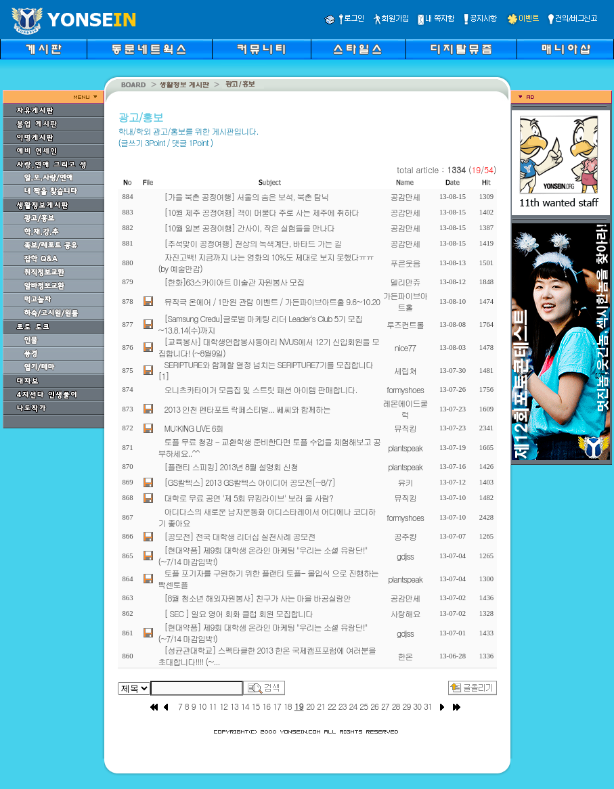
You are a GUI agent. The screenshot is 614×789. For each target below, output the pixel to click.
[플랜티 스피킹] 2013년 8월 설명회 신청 (231, 466)
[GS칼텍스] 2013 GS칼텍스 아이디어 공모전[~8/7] (250, 482)
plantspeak (405, 447)
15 (256, 706)
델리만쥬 (405, 282)
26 (374, 706)
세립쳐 (405, 370)
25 (363, 706)
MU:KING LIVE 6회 (194, 428)
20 (310, 706)
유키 (405, 482)
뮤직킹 (405, 428)
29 (406, 706)
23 (342, 706)
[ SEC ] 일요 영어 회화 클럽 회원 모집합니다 (239, 613)
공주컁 (405, 536)
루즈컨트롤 (405, 324)
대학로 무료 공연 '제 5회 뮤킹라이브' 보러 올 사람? (249, 497)
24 (353, 706)
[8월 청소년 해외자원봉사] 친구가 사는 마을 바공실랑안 (258, 598)
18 (288, 706)
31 (428, 706)
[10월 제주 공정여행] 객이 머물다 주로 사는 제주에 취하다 (262, 212)
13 (234, 706)
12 (223, 706)
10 (202, 706)
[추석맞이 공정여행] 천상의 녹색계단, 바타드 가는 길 (253, 243)
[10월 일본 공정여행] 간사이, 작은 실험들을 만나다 (250, 227)
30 (417, 706)
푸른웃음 (405, 263)
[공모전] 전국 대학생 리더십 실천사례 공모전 (240, 536)
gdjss (405, 556)
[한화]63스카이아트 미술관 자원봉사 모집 (235, 282)
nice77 (405, 347)
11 (213, 706)
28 (396, 706)
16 (266, 706)
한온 (405, 656)
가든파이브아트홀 (405, 301)
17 (277, 706)
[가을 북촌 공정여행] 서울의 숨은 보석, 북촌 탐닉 (247, 196)
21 (321, 706)
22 (332, 706)
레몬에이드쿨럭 (405, 408)
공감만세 (405, 196)
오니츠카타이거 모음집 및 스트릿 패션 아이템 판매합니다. (261, 389)
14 (245, 706)
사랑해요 (405, 613)
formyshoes (405, 389)
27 (385, 706)
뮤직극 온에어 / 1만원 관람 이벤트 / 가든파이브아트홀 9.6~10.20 (272, 301)
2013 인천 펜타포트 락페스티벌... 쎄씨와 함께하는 (248, 409)
